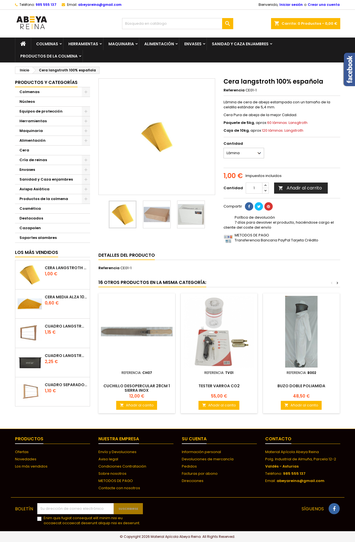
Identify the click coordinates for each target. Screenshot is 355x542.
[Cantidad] (254, 188)
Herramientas (83, 44)
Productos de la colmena (49, 56)
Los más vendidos (36, 252)
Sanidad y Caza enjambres (240, 44)
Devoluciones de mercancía (208, 459)
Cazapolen (30, 228)
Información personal (201, 451)
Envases (193, 44)
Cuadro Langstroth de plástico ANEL (66, 356)
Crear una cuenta (324, 4)
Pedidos (189, 466)
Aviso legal (108, 459)
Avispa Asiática (34, 189)
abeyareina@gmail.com (99, 4)
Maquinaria (121, 44)
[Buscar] (177, 23)
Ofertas (22, 451)
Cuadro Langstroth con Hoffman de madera (66, 326)
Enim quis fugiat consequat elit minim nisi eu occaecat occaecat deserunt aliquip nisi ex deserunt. (92, 521)
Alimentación (159, 44)
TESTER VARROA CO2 (219, 386)
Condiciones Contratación (122, 466)
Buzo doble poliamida (301, 386)
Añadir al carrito (300, 188)
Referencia (234, 90)
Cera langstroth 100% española (66, 268)
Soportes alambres (38, 237)
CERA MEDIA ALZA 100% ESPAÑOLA (66, 297)
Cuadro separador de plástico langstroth (66, 385)
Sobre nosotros (112, 473)
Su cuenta (194, 439)
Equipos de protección (41, 111)
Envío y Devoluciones (117, 451)
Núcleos (27, 101)
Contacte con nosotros (119, 488)
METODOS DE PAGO (115, 480)
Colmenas (47, 44)
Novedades (25, 459)
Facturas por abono (200, 473)
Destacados (31, 218)
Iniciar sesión (291, 4)
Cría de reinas (33, 160)
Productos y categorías (46, 82)
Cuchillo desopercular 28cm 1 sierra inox (136, 388)
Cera (24, 150)
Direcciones (192, 480)
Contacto (278, 439)
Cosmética (30, 208)
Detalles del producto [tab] (126, 255)
